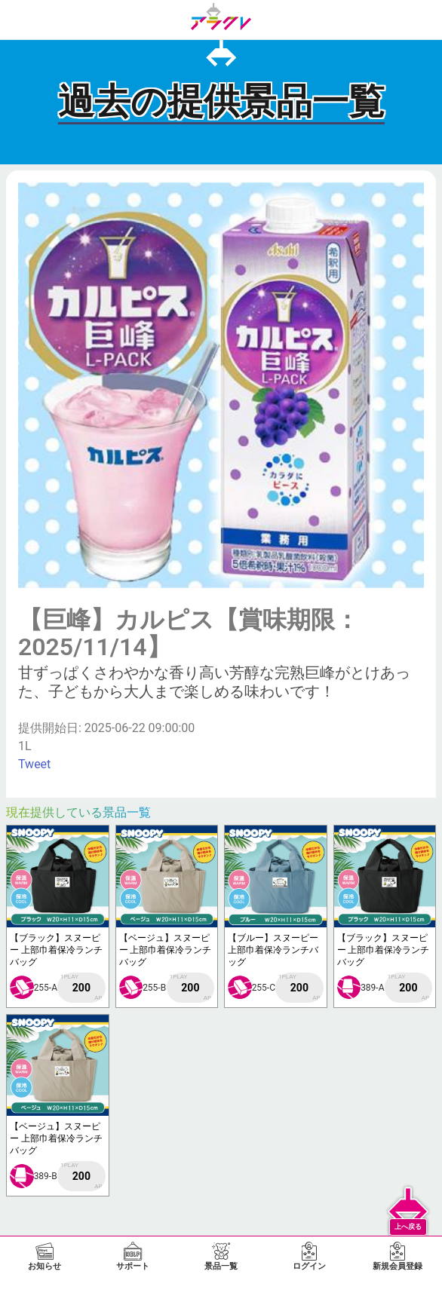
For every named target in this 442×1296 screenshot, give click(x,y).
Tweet (34, 764)
